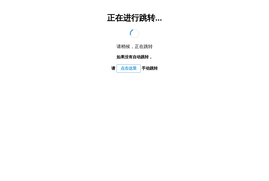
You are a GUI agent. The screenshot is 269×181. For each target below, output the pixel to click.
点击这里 (129, 68)
